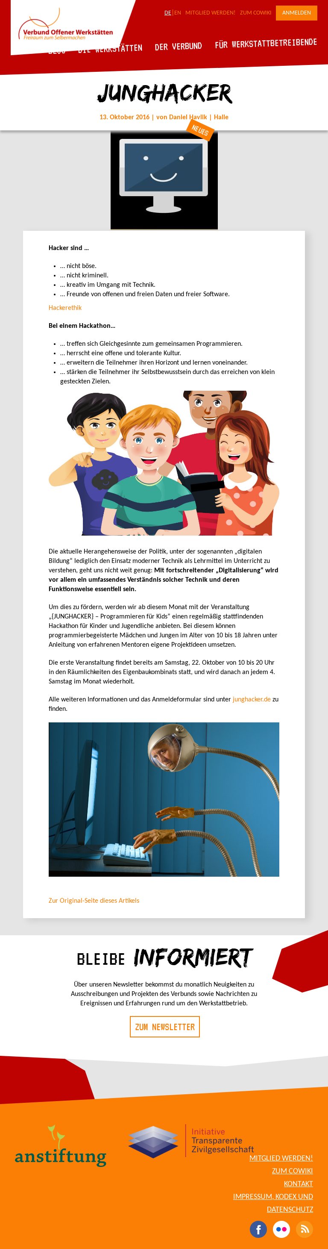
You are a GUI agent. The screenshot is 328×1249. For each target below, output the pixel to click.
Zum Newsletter (165, 1026)
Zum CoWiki (256, 13)
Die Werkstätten (110, 48)
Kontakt (298, 1184)
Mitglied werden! (210, 13)
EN (177, 13)
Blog (57, 50)
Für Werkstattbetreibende (265, 42)
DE (167, 13)
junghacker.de (252, 699)
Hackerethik (65, 308)
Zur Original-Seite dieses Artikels (94, 901)
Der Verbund (178, 46)
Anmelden (296, 13)
